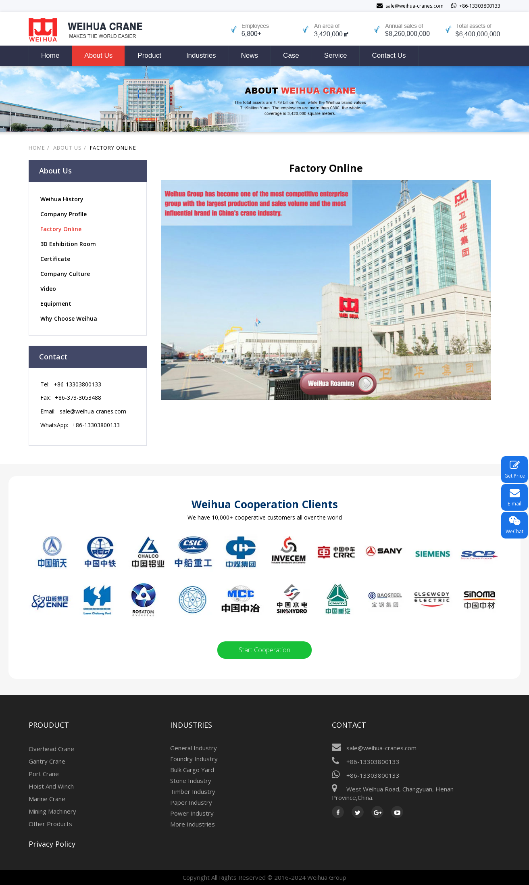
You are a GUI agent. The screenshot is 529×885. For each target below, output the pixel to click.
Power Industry (192, 813)
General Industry (193, 748)
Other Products (50, 824)
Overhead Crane (51, 749)
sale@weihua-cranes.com (93, 411)
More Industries (192, 824)
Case (291, 55)
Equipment (55, 303)
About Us (98, 55)
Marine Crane (47, 799)
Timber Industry (192, 791)
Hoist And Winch (51, 786)
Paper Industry (191, 802)
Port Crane (44, 774)
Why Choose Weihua (68, 318)
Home (50, 55)
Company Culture (65, 274)
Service (335, 55)
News (249, 55)
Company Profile (63, 214)
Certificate (55, 259)
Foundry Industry (194, 759)
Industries (201, 55)
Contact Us (389, 55)
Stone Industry (190, 780)
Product (149, 55)
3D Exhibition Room (68, 244)
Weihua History (61, 199)
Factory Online (113, 147)
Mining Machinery (52, 811)
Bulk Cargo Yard (192, 770)
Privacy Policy (52, 844)
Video (48, 288)
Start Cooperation (264, 649)
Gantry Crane (47, 761)
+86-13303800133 (77, 384)
